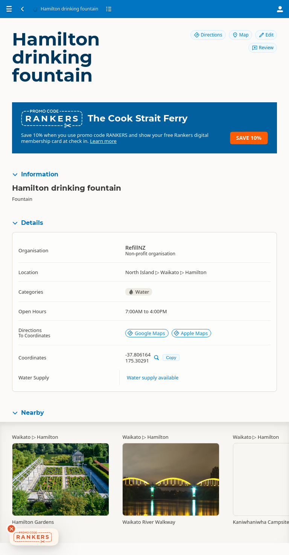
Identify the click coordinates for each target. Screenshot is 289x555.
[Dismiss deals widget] (11, 528)
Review (263, 47)
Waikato (21, 437)
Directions (208, 35)
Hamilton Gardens (33, 522)
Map (240, 35)
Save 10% (249, 137)
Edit (266, 35)
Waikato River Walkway (148, 522)
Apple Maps (190, 333)
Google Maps (146, 333)
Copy (171, 357)
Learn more (103, 141)
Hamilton (47, 437)
